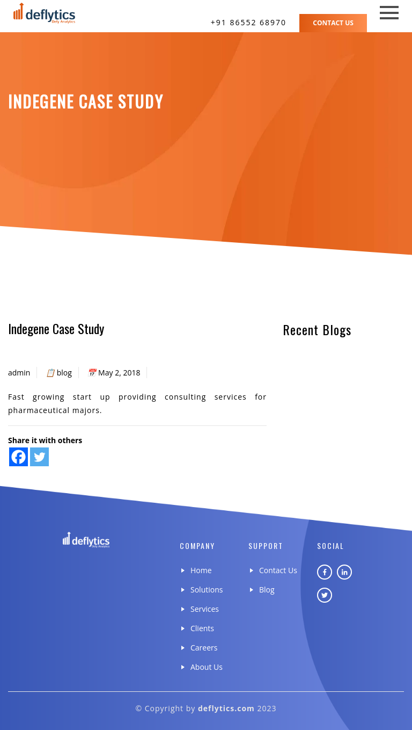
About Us (206, 667)
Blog (267, 589)
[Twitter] (39, 456)
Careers (203, 647)
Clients (202, 628)
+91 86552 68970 (248, 22)
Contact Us (333, 22)
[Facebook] (18, 456)
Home (201, 570)
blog (64, 372)
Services (204, 609)
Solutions (206, 589)
